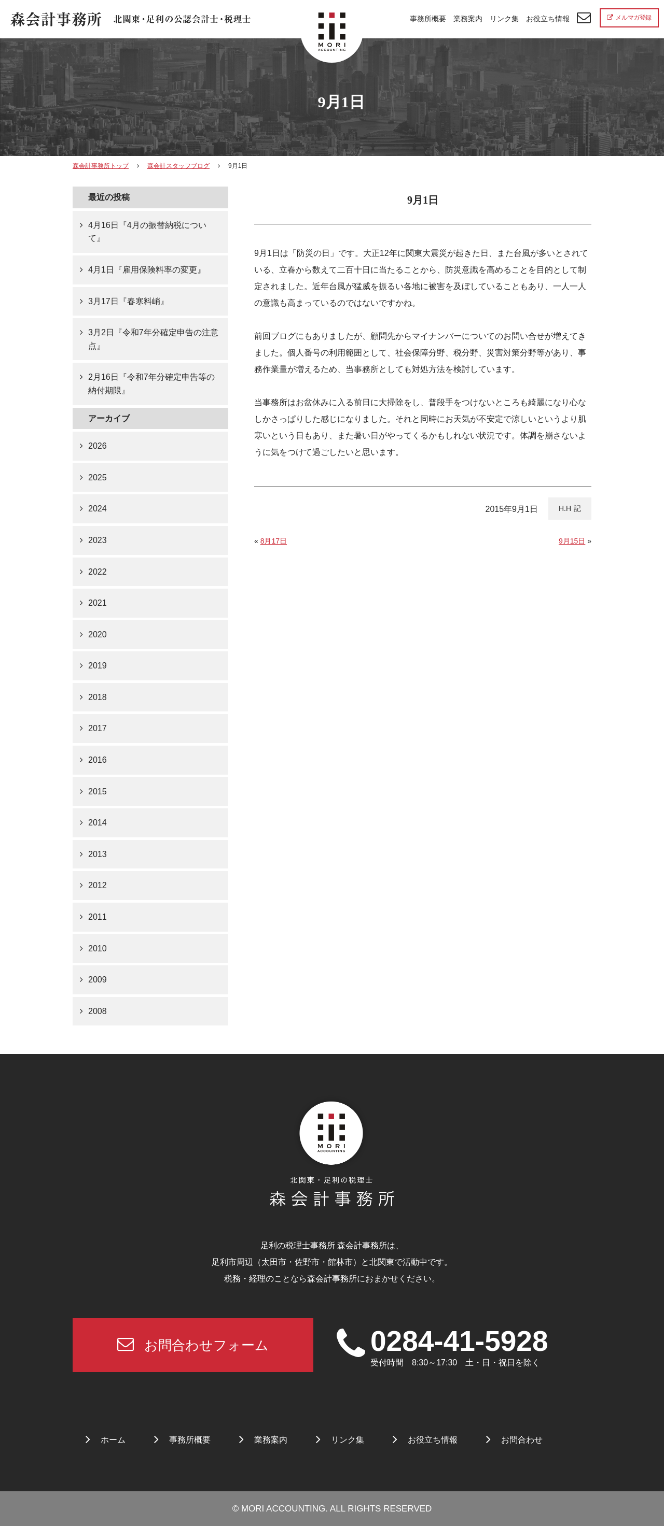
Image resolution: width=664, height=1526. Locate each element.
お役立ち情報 (548, 19)
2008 (97, 1011)
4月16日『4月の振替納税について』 (147, 232)
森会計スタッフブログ (178, 165)
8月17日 (273, 541)
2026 (97, 445)
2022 (97, 571)
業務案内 (467, 19)
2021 (97, 602)
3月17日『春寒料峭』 (128, 301)
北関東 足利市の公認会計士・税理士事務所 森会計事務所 (130, 19)
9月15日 (572, 541)
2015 (97, 791)
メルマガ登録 (629, 17)
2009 (97, 979)
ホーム (113, 1439)
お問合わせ (522, 1439)
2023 (97, 540)
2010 (97, 948)
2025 (97, 477)
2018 (97, 697)
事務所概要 (428, 19)
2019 (97, 665)
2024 (97, 508)
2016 (97, 759)
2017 (97, 728)
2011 (97, 916)
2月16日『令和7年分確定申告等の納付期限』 (151, 384)
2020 (97, 634)
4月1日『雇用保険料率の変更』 (146, 269)
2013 (97, 854)
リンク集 (504, 19)
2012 (97, 885)
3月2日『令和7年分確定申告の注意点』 (153, 339)
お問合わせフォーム (193, 1344)
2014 (97, 822)
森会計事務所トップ (101, 165)
